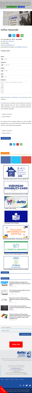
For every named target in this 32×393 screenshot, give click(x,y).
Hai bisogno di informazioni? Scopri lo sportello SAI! (16, 178)
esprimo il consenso (6, 114)
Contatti (6, 379)
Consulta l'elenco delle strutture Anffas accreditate (16, 194)
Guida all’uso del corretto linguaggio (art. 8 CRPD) (16, 254)
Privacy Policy (21, 6)
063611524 (5, 41)
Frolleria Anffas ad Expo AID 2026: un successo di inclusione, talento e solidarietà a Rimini (20, 308)
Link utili (12, 379)
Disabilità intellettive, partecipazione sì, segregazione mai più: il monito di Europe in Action (20, 284)
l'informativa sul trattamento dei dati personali (15, 97)
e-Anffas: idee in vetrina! (10, 208)
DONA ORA (16, 344)
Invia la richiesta (6, 138)
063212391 (11, 41)
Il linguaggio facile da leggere (11, 223)
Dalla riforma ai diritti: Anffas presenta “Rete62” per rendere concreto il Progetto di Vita (19, 299)
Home (2, 379)
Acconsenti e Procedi (12, 6)
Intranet (21, 379)
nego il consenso (5, 116)
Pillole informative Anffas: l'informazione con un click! (16, 239)
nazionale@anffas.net (9, 45)
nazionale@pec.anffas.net (21, 47)
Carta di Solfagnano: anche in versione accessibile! (16, 269)
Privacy (16, 379)
